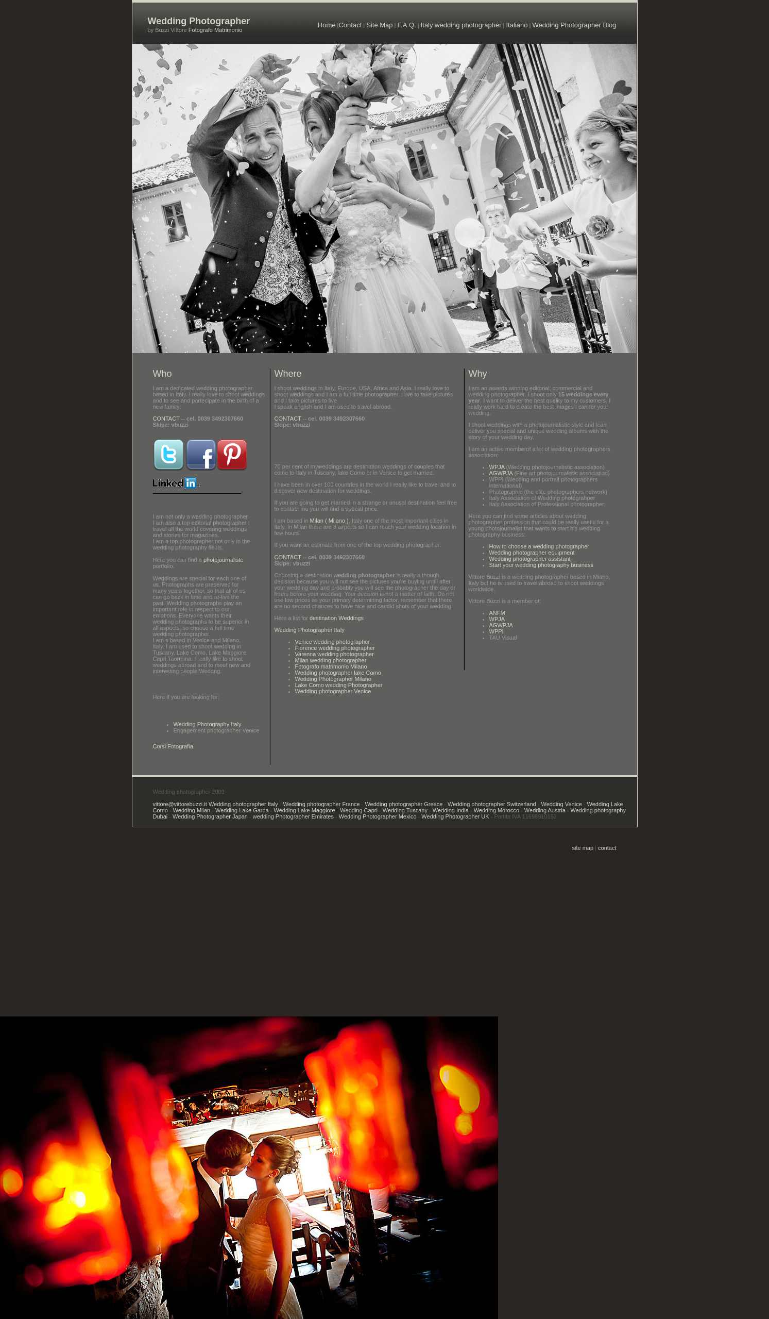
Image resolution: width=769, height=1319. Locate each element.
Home (327, 25)
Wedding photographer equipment (532, 552)
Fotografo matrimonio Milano (331, 666)
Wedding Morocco (496, 810)
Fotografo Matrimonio (215, 30)
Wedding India (451, 810)
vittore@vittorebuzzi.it (181, 804)
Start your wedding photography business (541, 565)
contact (607, 848)
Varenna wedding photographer (334, 654)
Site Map (379, 25)
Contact (350, 25)
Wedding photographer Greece (403, 804)
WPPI (496, 631)
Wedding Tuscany (404, 810)
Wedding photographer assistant (530, 559)
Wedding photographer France (321, 804)
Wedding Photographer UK (455, 816)
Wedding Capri (359, 810)
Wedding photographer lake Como (338, 673)
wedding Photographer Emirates (293, 816)
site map (583, 848)
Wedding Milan (192, 810)
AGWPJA (501, 473)
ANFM (497, 613)
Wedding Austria (545, 810)
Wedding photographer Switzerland (491, 804)
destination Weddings (336, 618)
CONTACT (166, 418)
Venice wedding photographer (332, 642)
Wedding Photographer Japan (210, 816)
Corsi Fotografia (173, 746)
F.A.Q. (407, 25)
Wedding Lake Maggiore (304, 810)
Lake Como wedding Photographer (339, 685)
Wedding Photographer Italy (310, 630)
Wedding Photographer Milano (333, 679)
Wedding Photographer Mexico (378, 816)
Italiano (516, 25)
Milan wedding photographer (331, 660)
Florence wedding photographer (335, 648)
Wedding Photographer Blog (574, 25)
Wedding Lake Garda (241, 810)
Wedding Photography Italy (208, 724)
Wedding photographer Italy (243, 804)
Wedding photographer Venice (333, 691)
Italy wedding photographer (461, 25)
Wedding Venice (561, 804)
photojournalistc (223, 560)
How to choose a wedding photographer (539, 546)
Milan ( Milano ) (329, 520)
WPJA (497, 467)
